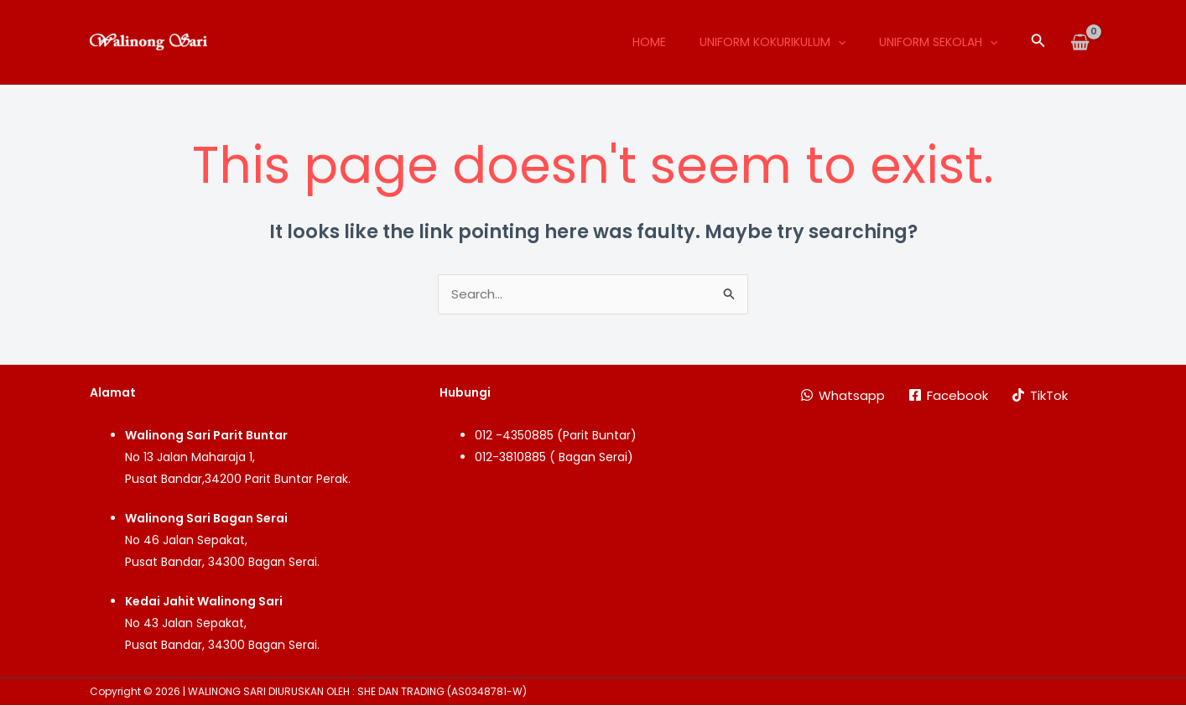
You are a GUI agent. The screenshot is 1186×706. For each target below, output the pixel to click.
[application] (837, 42)
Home (649, 42)
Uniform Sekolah (938, 42)
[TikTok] (1039, 395)
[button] (1038, 42)
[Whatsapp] (842, 395)
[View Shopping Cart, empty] (1080, 42)
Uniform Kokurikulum (772, 42)
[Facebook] (948, 395)
